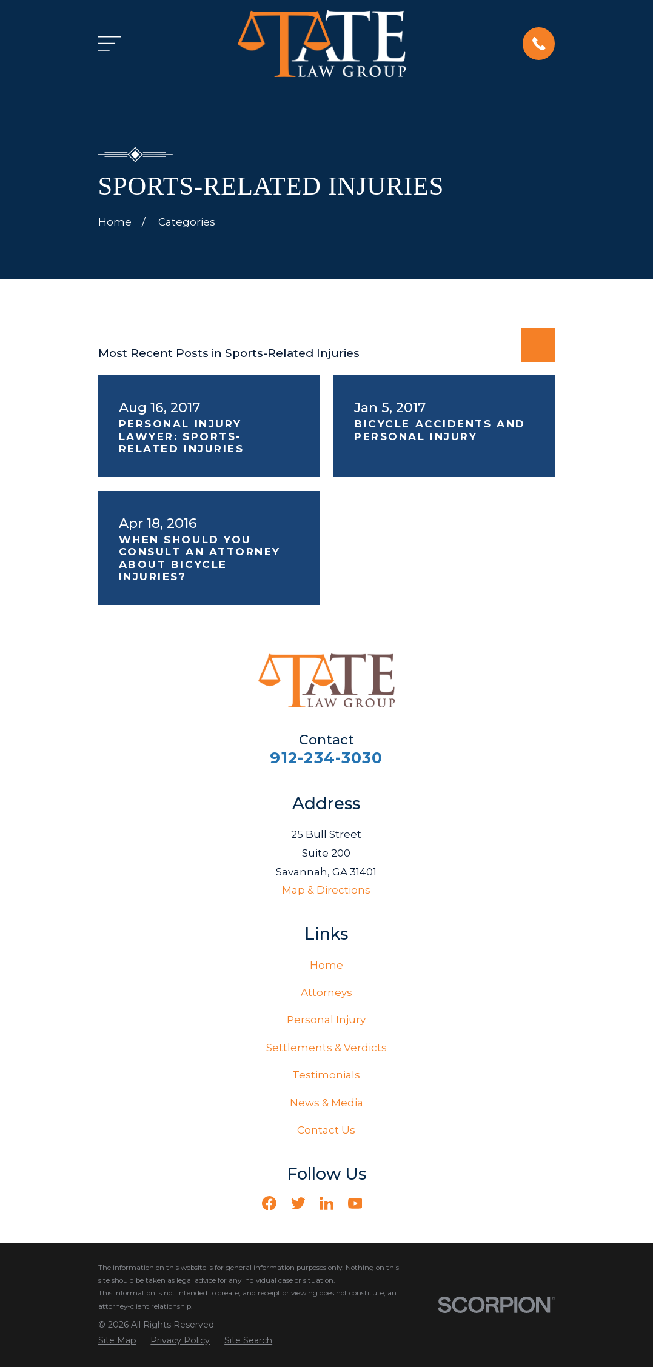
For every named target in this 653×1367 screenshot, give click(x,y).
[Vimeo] (384, 1203)
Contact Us (326, 1130)
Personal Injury (326, 1020)
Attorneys (326, 992)
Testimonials (326, 1075)
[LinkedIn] (327, 1203)
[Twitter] (298, 1203)
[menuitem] (117, 1341)
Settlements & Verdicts (326, 1047)
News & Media (326, 1103)
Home (326, 965)
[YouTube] (355, 1203)
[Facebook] (269, 1203)
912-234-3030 (326, 757)
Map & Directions (326, 890)
